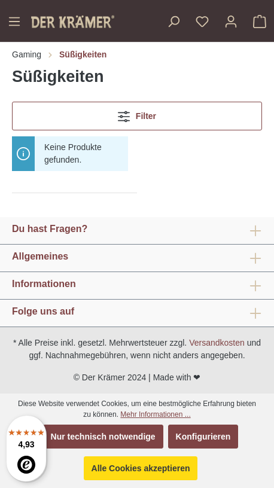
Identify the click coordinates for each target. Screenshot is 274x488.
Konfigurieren (203, 436)
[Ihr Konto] (231, 21)
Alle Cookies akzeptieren (141, 468)
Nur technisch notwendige (103, 436)
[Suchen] (173, 21)
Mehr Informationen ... (155, 414)
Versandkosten (217, 342)
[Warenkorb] (259, 21)
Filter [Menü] (137, 114)
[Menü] (14, 21)
